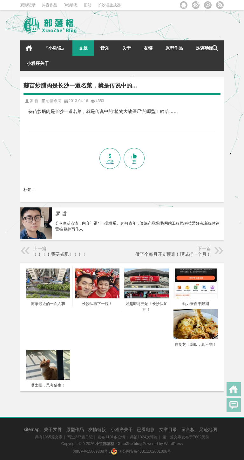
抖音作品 (49, 5)
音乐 (104, 48)
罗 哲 (61, 213)
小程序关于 (38, 63)
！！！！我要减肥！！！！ (59, 254)
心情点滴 (53, 101)
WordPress (173, 444)
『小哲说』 (55, 48)
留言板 (188, 429)
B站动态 (71, 5)
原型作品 (174, 48)
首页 (28, 48)
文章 (83, 48)
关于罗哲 (53, 429)
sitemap (31, 429)
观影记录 (28, 5)
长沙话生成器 (109, 5)
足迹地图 (205, 48)
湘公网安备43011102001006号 (141, 451)
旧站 (88, 5)
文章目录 (168, 429)
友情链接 (97, 429)
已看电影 (146, 429)
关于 (126, 48)
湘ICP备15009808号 (90, 451)
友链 (148, 48)
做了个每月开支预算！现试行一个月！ (173, 254)
